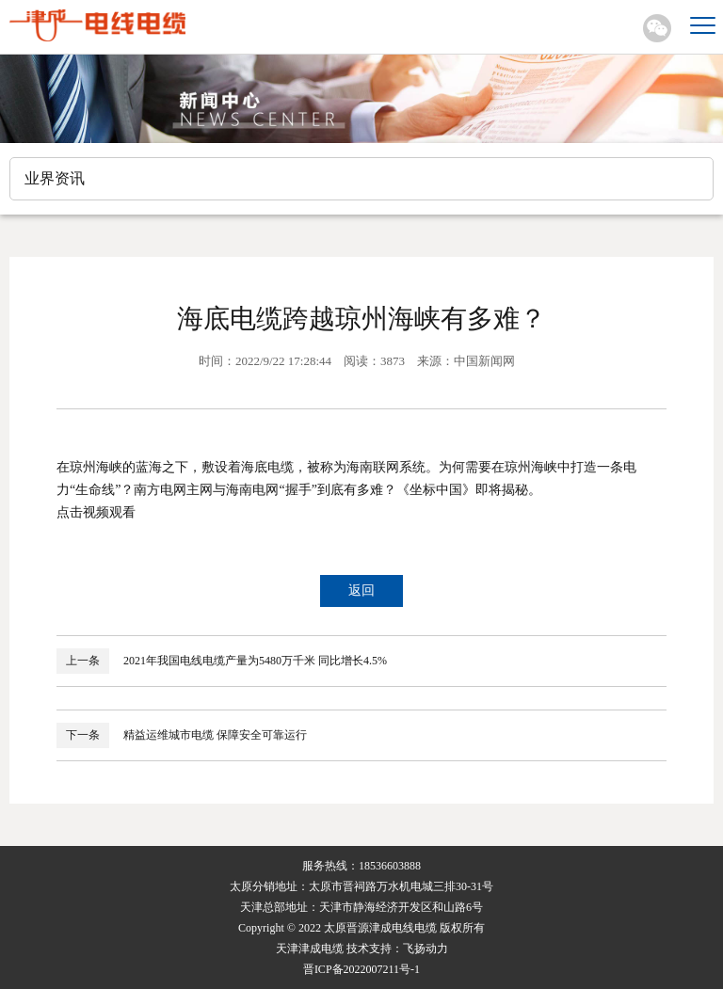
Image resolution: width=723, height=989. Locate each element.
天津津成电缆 (310, 948)
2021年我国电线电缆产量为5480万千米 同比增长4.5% (255, 660)
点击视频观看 (96, 512)
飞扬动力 (425, 948)
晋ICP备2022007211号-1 (361, 969)
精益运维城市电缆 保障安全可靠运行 (215, 735)
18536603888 (390, 865)
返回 (361, 590)
